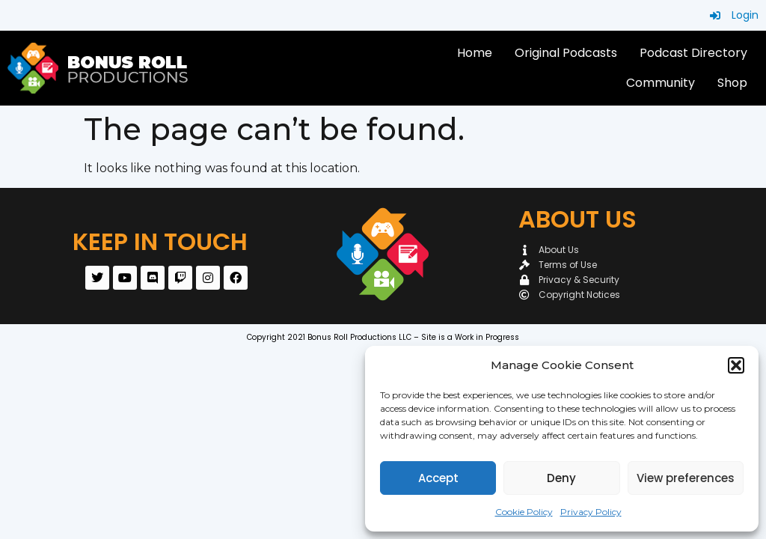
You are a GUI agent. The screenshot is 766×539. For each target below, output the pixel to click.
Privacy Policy (591, 511)
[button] (736, 365)
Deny (561, 478)
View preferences (686, 478)
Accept (438, 478)
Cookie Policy (524, 511)
